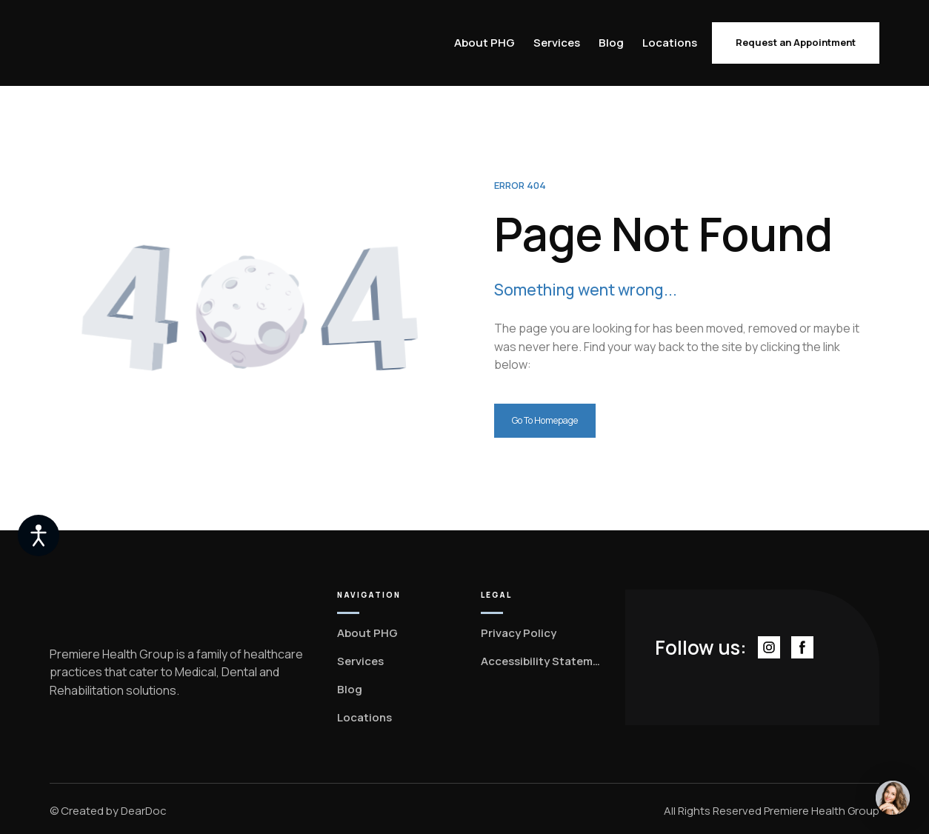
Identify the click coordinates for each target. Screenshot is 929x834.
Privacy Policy (518, 633)
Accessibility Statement (542, 661)
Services (556, 42)
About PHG (484, 42)
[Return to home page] (111, 43)
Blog (611, 42)
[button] (795, 43)
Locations (669, 42)
